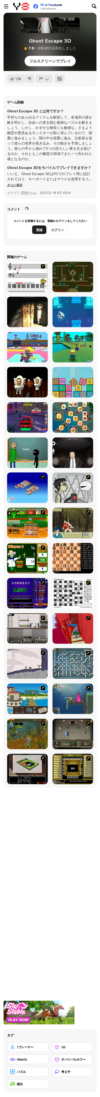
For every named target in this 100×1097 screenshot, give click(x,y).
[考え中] (72, 1071)
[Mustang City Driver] (27, 417)
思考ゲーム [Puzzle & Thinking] (28, 192)
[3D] (72, 1047)
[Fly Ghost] (72, 312)
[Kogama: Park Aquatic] (72, 347)
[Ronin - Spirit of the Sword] (72, 523)
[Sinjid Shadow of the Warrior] (72, 734)
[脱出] (28, 1084)
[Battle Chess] (72, 558)
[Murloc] (27, 734)
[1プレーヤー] (28, 1047)
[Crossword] (72, 593)
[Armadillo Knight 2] (72, 698)
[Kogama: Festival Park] (27, 347)
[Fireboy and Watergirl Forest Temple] (72, 277)
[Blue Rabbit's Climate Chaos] (27, 698)
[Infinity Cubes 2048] (72, 382)
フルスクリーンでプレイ (50, 61)
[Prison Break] (27, 628)
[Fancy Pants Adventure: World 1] (27, 663)
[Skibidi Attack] (27, 382)
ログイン (57, 230)
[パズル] (28, 1071)
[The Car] (27, 769)
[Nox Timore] (27, 312)
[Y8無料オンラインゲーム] (21, 6)
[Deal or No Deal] (72, 769)
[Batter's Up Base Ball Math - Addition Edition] (27, 523)
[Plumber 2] (72, 663)
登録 (39, 230)
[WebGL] (28, 1059)
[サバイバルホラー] (72, 1059)
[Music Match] (27, 277)
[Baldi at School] (27, 452)
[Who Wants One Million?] (27, 593)
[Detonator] (27, 487)
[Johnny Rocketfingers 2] (72, 487)
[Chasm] (72, 628)
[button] (14, 185)
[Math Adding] (27, 558)
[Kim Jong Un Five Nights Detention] (72, 452)
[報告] (44, 79)
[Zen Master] (72, 417)
